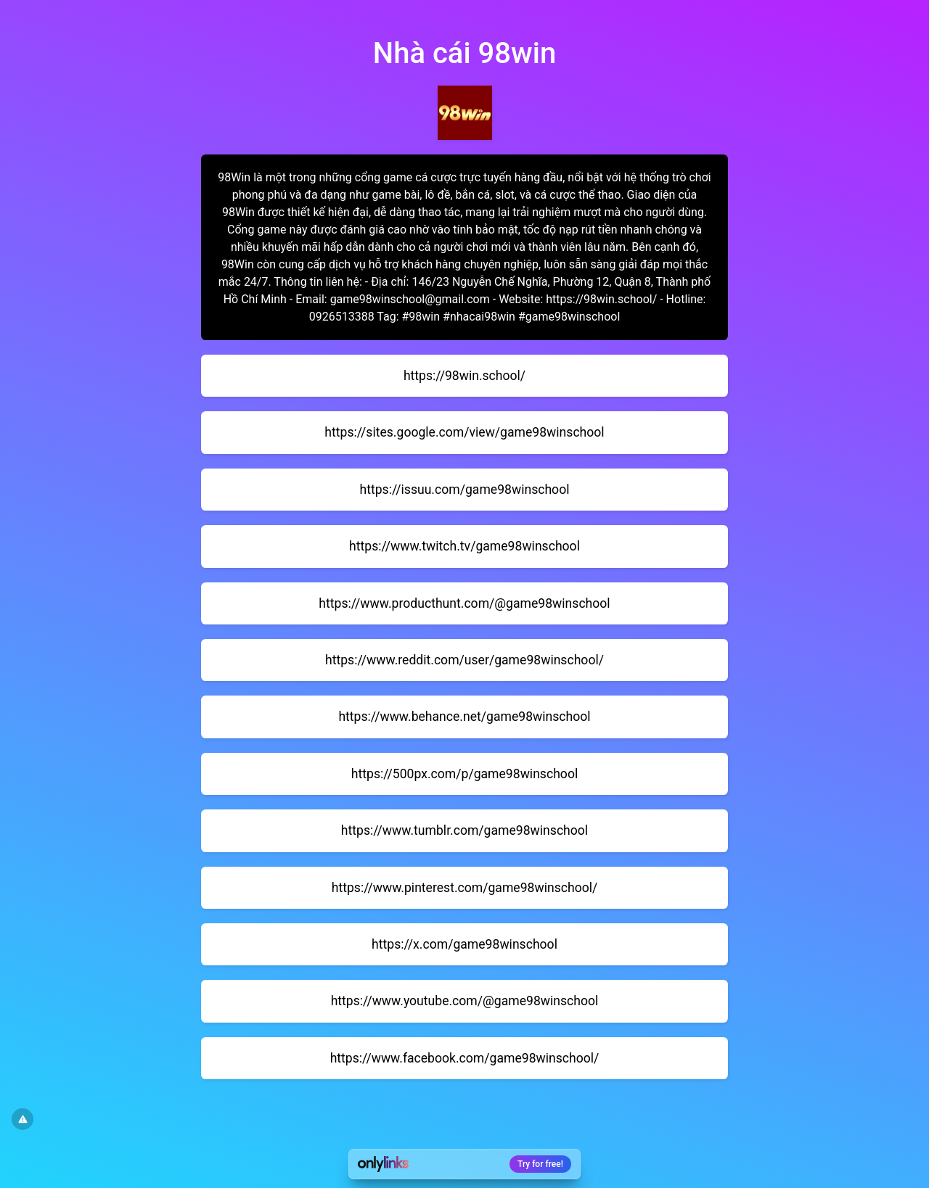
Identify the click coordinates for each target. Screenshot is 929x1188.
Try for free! (540, 1164)
